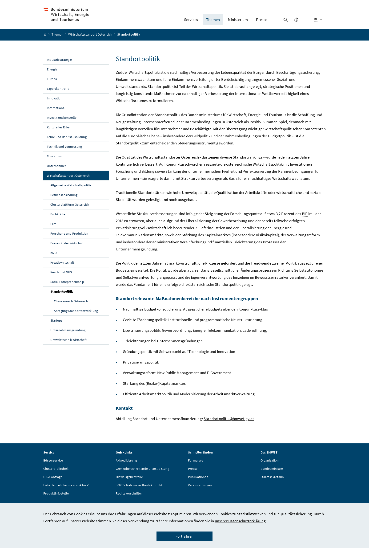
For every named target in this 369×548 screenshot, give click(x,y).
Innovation (54, 102)
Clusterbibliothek (55, 472)
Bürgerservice (53, 464)
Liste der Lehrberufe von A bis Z (66, 489)
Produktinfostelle (56, 497)
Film (53, 227)
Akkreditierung (126, 464)
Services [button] (191, 21)
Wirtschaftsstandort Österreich (90, 38)
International (56, 112)
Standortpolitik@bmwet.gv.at (229, 422)
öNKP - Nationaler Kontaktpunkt (139, 489)
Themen (58, 38)
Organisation (270, 464)
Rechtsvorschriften (129, 497)
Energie (52, 73)
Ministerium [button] (238, 21)
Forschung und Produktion (69, 237)
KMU (53, 256)
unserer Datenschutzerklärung (240, 520)
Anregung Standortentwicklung (76, 314)
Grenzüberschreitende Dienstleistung (142, 472)
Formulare (195, 464)
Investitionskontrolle (61, 121)
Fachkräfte (57, 218)
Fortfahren (185, 536)
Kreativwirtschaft (62, 266)
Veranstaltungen (200, 489)
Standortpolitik (72, 295)
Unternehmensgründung (67, 334)
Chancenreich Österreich (71, 305)
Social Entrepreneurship (67, 285)
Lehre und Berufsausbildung (67, 141)
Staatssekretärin (272, 480)
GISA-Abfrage (52, 480)
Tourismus (54, 160)
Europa (52, 83)
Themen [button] (213, 21)
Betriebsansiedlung (63, 198)
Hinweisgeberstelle (129, 480)
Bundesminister (272, 472)
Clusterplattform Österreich (69, 208)
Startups (56, 324)
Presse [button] (261, 21)
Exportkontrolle (58, 92)
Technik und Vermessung (64, 150)
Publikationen (198, 480)
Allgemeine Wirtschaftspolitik (70, 189)
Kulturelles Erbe (58, 131)
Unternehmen (57, 170)
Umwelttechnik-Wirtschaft (68, 343)
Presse (192, 472)
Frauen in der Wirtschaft (67, 247)
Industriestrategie (59, 63)
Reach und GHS (61, 276)
